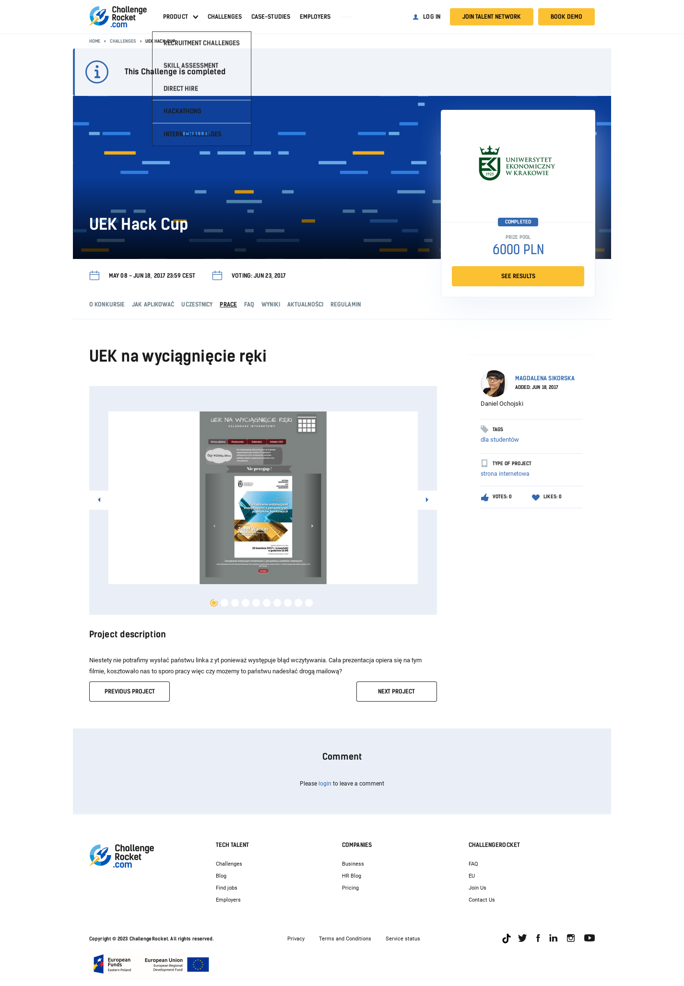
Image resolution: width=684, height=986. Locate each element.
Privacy (296, 939)
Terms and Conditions (345, 939)
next (396, 691)
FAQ (473, 864)
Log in (431, 16)
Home (94, 41)
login (324, 783)
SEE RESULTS (518, 276)
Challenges (225, 16)
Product (175, 16)
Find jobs (226, 888)
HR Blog (351, 876)
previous (130, 691)
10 (309, 603)
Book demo (566, 16)
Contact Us (482, 900)
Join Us (477, 888)
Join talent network (491, 16)
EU (472, 876)
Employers (315, 16)
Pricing (350, 888)
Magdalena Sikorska (545, 378)
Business (353, 864)
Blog (221, 876)
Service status (403, 939)
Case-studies (270, 16)
